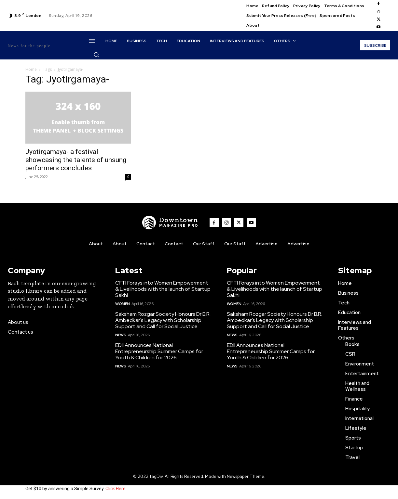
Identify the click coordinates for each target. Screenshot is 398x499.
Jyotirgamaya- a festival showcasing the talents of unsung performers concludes (75, 160)
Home (31, 69)
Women (122, 303)
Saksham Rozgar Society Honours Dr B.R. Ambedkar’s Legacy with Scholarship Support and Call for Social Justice (163, 320)
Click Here (115, 488)
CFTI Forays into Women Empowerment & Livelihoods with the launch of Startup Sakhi (163, 289)
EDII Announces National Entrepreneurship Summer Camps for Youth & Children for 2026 (159, 351)
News (120, 335)
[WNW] (170, 222)
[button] (96, 55)
